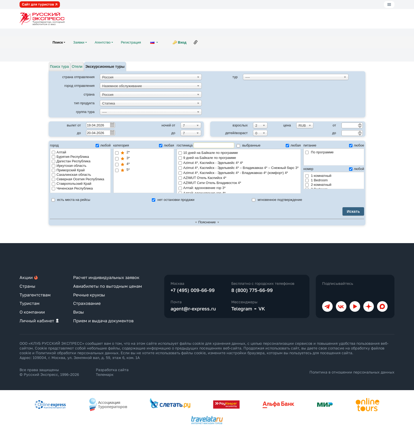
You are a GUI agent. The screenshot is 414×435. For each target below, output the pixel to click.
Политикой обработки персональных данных (77, 353)
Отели (77, 66)
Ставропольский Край (71, 184)
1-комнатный (318, 176)
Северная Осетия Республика (78, 179)
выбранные (249, 145)
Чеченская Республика (72, 188)
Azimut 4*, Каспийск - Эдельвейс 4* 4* (238, 163)
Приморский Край (68, 170)
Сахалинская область (71, 175)
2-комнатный (318, 185)
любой (103, 145)
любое (356, 145)
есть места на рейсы (70, 200)
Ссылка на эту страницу (196, 42)
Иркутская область (69, 166)
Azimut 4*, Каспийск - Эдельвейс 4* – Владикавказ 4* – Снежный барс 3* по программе (238, 168)
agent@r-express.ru (193, 308)
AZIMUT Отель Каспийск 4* (238, 178)
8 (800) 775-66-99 (252, 290)
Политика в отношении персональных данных (351, 372)
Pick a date (112, 124)
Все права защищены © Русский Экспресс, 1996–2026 (49, 372)
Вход (182, 42)
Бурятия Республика (70, 157)
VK (261, 308)
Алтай (59, 152)
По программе (319, 152)
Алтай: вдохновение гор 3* (238, 188)
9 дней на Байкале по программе (238, 158)
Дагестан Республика (71, 161)
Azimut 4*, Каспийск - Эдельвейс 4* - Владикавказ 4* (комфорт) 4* (238, 173)
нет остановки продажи (173, 200)
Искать (353, 211)
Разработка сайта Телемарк (112, 372)
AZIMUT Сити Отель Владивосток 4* (238, 183)
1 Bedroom (316, 180)
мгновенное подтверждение (277, 200)
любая (166, 145)
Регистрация (131, 42)
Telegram (241, 308)
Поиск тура (59, 66)
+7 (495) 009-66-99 (193, 290)
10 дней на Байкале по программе (238, 153)
